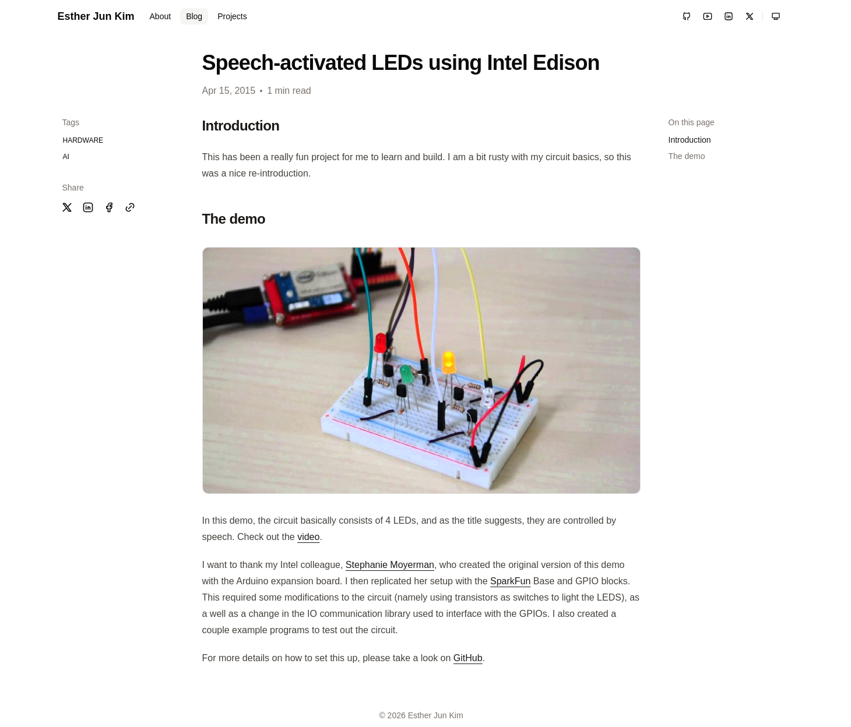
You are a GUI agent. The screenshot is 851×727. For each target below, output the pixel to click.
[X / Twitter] (749, 16)
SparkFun (510, 581)
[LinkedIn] (728, 16)
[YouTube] (707, 16)
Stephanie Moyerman (390, 565)
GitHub (468, 658)
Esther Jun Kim (96, 16)
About (160, 16)
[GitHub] (686, 16)
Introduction (690, 139)
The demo (687, 156)
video (308, 537)
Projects (232, 16)
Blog (194, 16)
